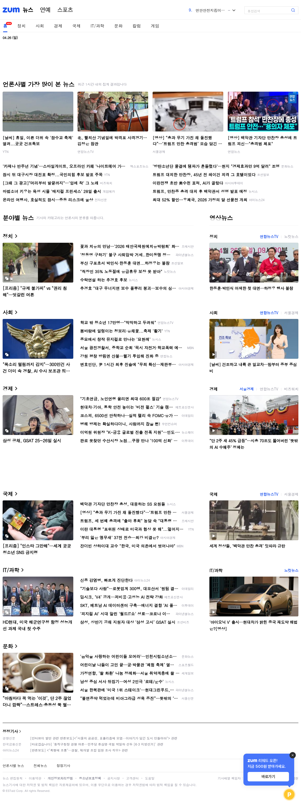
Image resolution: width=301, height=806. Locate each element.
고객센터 (132, 778)
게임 (155, 26)
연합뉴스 (234, 151)
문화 (118, 26)
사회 (40, 26)
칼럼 (136, 26)
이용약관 (35, 778)
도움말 (149, 778)
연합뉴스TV (85, 151)
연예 (45, 10)
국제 (76, 26)
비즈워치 (291, 388)
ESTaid (10, 791)
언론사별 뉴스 (13, 765)
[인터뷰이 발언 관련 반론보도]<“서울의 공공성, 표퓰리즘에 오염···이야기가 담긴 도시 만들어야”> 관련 (103, 738)
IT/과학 (97, 26)
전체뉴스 (40, 765)
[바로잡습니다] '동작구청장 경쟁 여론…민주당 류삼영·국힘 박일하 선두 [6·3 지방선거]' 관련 (96, 744)
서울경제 (159, 151)
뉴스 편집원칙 (13, 778)
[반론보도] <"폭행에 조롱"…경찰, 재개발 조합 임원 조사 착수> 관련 (79, 750)
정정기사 (10, 731)
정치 (21, 26)
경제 (58, 26)
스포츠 (65, 10)
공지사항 (113, 778)
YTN (6, 151)
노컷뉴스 (291, 236)
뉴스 (28, 10)
